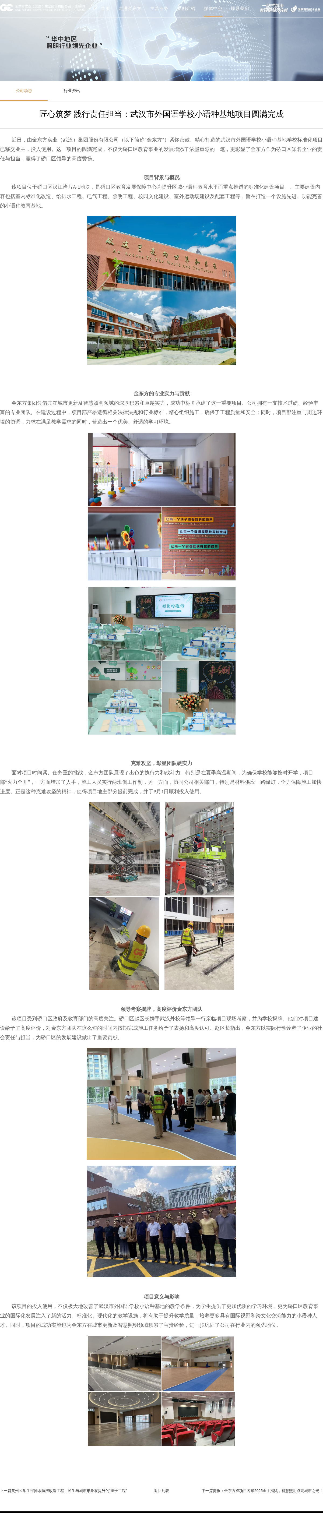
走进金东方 (130, 8)
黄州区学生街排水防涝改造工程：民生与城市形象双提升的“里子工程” (69, 1491)
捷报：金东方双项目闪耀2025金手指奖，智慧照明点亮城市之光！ (268, 1491)
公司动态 (24, 90)
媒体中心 (213, 8)
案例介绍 (186, 8)
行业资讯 (72, 90)
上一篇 (5, 1491)
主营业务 (159, 8)
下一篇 (207, 1491)
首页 (105, 8)
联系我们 (240, 8)
